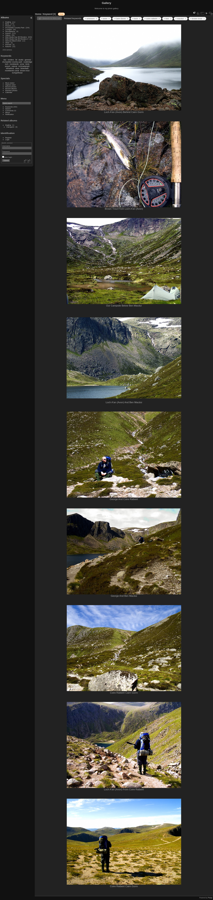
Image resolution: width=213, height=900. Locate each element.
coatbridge (27, 62)
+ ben (167, 19)
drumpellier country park (12, 62)
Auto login (7, 157)
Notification (9, 114)
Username (6, 146)
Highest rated (10, 85)
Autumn (8, 46)
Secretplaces (10, 31)
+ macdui (180, 19)
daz (5, 60)
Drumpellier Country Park (14, 28)
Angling (8, 22)
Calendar (8, 92)
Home (38, 14)
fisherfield (25, 68)
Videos (8, 35)
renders (11, 60)
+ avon (105, 19)
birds (27, 64)
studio (20, 60)
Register (8, 138)
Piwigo (210, 898)
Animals (8, 44)
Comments (9, 110)
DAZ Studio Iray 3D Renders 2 (16, 39)
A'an (61, 14)
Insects (8, 33)
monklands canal (12, 70)
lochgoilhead (17, 73)
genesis (28, 60)
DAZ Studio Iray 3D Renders (16, 37)
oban (17, 68)
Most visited (9, 83)
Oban (7, 43)
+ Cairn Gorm (121, 19)
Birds (7, 24)
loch (6, 64)
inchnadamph (24, 66)
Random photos (11, 90)
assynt (7, 66)
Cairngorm (10, 127)
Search (8, 109)
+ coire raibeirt (152, 19)
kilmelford (10, 68)
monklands (14, 64)
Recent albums (11, 88)
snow (22, 64)
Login (7, 139)
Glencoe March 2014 (13, 41)
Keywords (9, 107)
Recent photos (10, 87)
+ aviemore (91, 19)
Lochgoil (8, 29)
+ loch (136, 19)
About (7, 112)
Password (6, 151)
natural (14, 66)
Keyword (48, 14)
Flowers (8, 26)
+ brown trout (197, 19)
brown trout (24, 70)
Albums (5, 17)
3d (16, 60)
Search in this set (51, 18)
